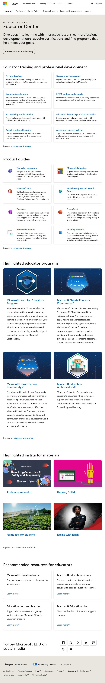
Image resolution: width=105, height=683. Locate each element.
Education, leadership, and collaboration (76, 114)
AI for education (14, 76)
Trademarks (22, 674)
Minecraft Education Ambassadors (69, 385)
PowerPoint (72, 209)
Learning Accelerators (17, 94)
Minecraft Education (77, 168)
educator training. (22, 146)
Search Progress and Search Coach (80, 189)
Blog (37, 671)
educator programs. (23, 437)
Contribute (48, 671)
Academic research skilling (69, 130)
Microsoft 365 (24, 188)
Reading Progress (75, 229)
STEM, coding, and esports (69, 94)
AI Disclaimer (8, 671)
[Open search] (92, 3)
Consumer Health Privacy (78, 671)
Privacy (60, 671)
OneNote (21, 209)
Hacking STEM (66, 492)
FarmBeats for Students (21, 534)
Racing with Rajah (68, 534)
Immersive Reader (26, 229)
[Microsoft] (5, 3)
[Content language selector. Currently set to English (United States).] (15, 664)
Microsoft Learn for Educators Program (25, 302)
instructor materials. (26, 547)
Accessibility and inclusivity (19, 114)
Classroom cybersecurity (68, 76)
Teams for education (27, 168)
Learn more (12, 593)
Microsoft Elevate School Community (22, 385)
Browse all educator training (19, 51)
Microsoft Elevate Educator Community (73, 302)
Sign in (99, 3)
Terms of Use (8, 674)
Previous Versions (25, 671)
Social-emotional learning (18, 130)
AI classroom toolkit (19, 492)
